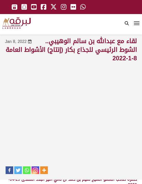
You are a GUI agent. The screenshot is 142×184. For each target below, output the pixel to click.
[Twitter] (18, 170)
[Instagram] (35, 170)
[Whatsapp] (27, 170)
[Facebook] (9, 170)
